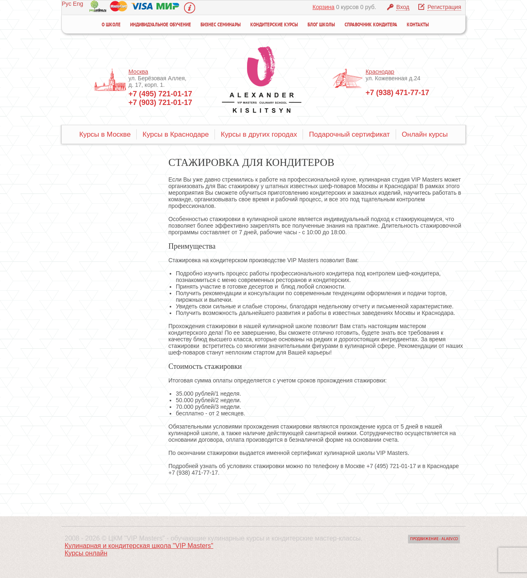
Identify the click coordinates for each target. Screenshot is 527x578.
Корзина (323, 7)
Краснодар (380, 71)
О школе (111, 25)
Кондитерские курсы (274, 25)
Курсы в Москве (105, 134)
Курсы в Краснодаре (175, 134)
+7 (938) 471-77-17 (397, 93)
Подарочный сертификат (349, 134)
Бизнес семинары (221, 25)
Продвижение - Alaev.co (434, 539)
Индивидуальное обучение (160, 25)
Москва (138, 71)
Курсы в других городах (259, 134)
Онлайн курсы (425, 134)
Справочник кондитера (371, 25)
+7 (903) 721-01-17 (160, 102)
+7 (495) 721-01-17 (160, 94)
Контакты (418, 25)
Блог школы (321, 25)
